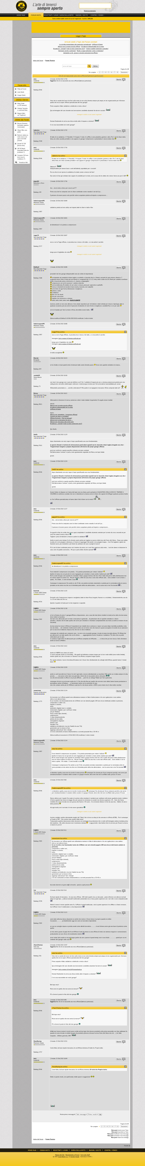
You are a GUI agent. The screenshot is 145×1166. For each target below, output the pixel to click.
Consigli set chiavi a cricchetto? (59, 416)
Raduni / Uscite (82, 15)
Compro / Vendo (97, 15)
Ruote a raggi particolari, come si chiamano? (90, 51)
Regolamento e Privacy (72, 1155)
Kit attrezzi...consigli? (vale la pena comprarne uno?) (69, 49)
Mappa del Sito (59, 1155)
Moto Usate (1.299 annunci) (22, 104)
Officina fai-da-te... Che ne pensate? (61, 418)
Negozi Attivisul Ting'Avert (21, 114)
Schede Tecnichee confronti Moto (22, 109)
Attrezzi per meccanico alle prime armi (62, 422)
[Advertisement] (81, 27)
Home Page (21, 15)
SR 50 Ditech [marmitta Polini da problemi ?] (23, 150)
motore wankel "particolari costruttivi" (97, 49)
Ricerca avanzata (90, 11)
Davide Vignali (75, 1157)
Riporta (119, 79)
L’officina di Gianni (97, 44)
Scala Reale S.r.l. (63, 1157)
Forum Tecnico (50, 60)
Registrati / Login (51, 15)
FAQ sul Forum (21, 89)
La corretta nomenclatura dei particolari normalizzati (75, 44)
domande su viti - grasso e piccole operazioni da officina (80, 53)
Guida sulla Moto (66, 15)
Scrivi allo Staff (85, 1155)
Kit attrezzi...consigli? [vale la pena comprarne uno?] (66, 424)
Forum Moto (36, 15)
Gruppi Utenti (21, 95)
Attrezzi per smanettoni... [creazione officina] (63, 414)
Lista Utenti (20, 92)
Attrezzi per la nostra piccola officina (69, 46)
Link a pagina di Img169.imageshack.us (70, 969)
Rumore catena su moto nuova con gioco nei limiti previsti (22, 137)
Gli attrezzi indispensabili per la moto (92, 46)
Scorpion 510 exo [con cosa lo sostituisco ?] (22, 157)
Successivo (124, 72)
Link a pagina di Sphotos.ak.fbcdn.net (69, 338)
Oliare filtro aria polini (22, 131)
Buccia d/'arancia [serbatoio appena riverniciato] (22, 125)
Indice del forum (38, 60)
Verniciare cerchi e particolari (67, 51)
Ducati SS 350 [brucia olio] (21, 144)
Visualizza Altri (23, 162)
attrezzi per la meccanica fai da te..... (61, 420)
